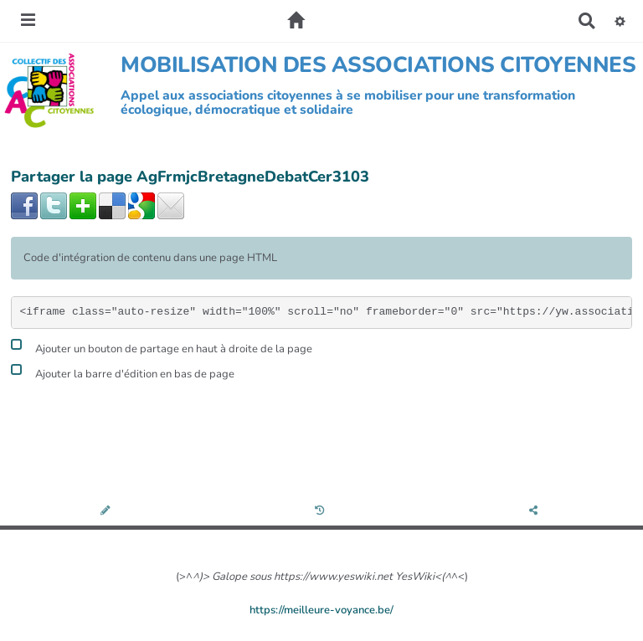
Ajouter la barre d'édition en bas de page (122, 372)
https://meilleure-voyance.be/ (321, 610)
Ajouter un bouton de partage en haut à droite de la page (161, 346)
